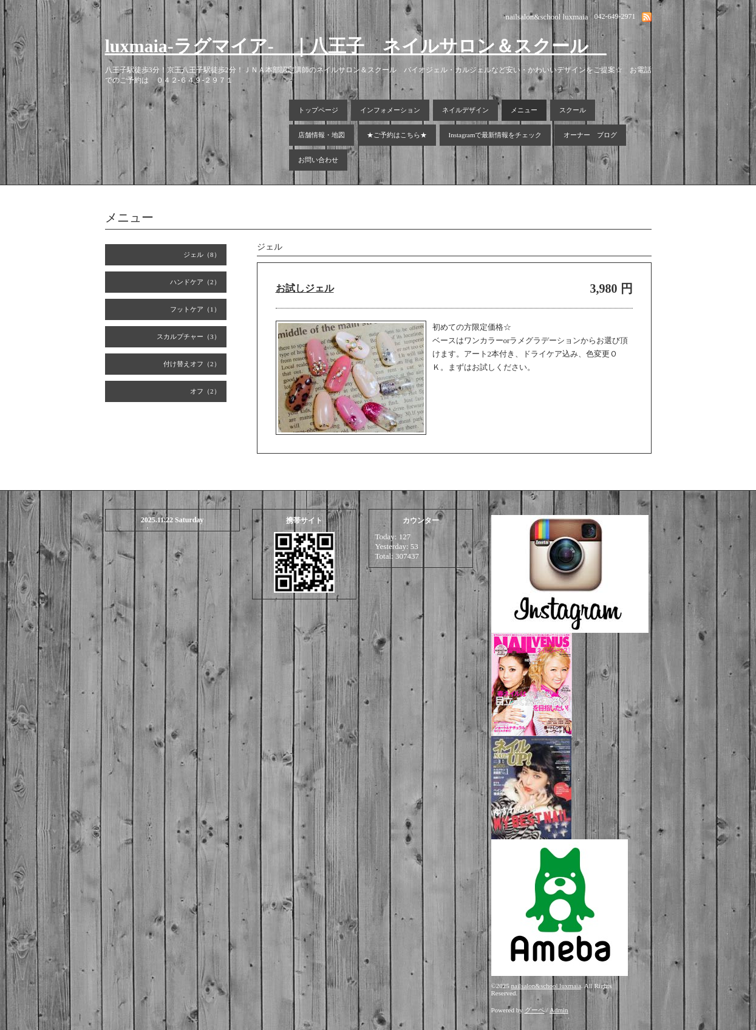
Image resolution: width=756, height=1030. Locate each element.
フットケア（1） (195, 309)
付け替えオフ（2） (191, 363)
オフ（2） (205, 391)
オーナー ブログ (590, 134)
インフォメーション (390, 110)
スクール (572, 110)
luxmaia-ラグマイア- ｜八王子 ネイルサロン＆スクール (356, 46)
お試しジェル (305, 288)
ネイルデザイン (465, 110)
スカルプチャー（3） (188, 336)
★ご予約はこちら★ (397, 134)
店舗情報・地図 (321, 134)
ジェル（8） (201, 254)
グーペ (535, 1010)
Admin (559, 1010)
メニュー (524, 110)
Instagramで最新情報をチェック (495, 134)
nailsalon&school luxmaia (546, 985)
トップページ (318, 110)
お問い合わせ (318, 159)
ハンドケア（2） (195, 281)
